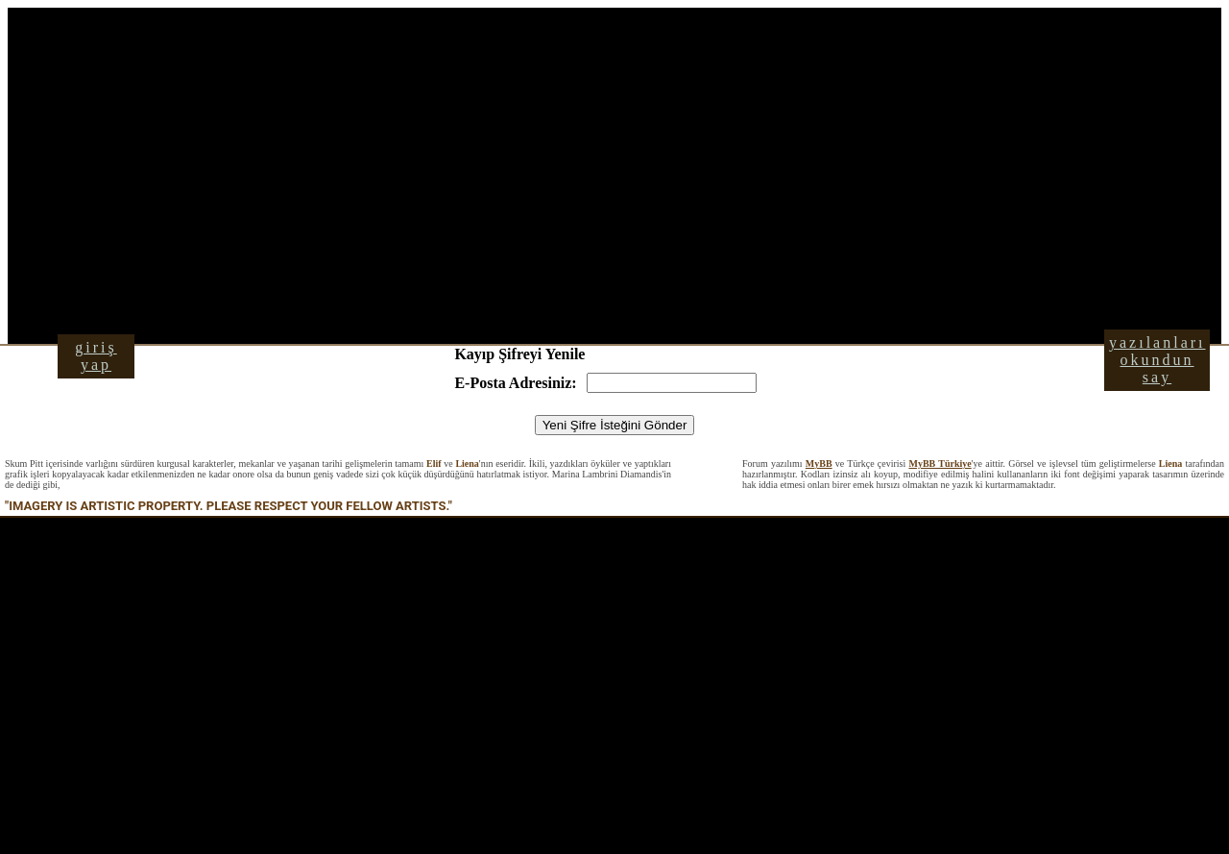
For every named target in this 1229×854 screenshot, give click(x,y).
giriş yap (95, 356)
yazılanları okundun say (1157, 359)
